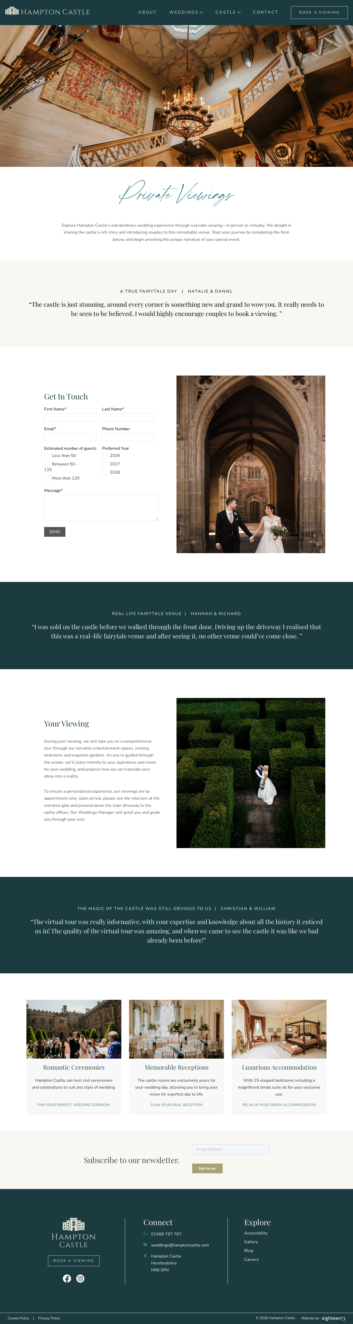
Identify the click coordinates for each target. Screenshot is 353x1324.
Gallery (251, 1242)
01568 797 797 (166, 1234)
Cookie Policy (18, 1318)
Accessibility (256, 1233)
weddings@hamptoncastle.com (180, 1245)
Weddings (184, 12)
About (147, 12)
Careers (251, 1259)
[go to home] (49, 12)
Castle (225, 12)
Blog (248, 1250)
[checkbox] (70, 467)
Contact (265, 12)
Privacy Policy (49, 1318)
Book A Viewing (319, 12)
